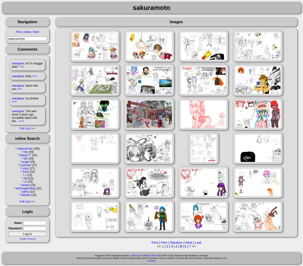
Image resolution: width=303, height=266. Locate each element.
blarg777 (25, 155)
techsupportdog (26, 188)
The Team (156, 255)
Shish (145, 255)
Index (27, 32)
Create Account (27, 238)
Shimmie (135, 255)
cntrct (25, 168)
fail (25, 178)
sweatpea (18, 63)
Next (36, 32)
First (155, 242)
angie (25, 162)
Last (198, 242)
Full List (24, 128)
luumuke (25, 165)
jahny (25, 191)
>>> (21, 66)
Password (15, 228)
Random (176, 242)
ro (25, 181)
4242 (26, 171)
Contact (151, 260)
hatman (26, 195)
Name (18, 223)
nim (25, 152)
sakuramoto (25, 148)
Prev (19, 32)
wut (25, 158)
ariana (26, 185)
